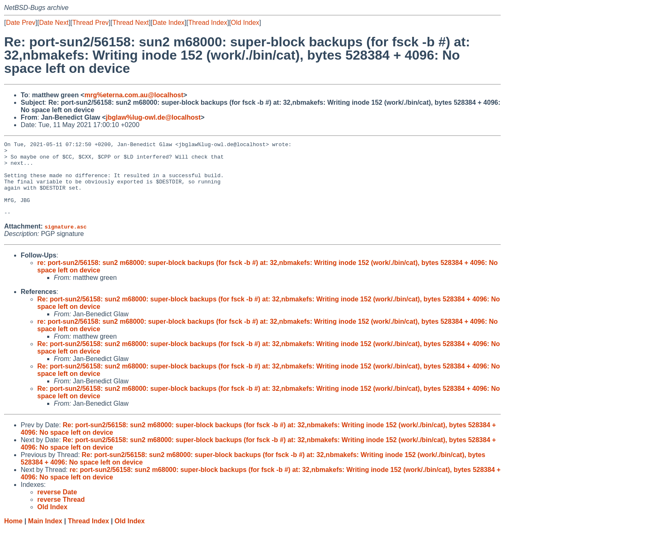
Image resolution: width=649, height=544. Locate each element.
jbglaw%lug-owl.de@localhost (153, 117)
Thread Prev (90, 22)
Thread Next (130, 22)
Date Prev (20, 22)
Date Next (53, 22)
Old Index (245, 22)
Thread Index (207, 22)
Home (13, 535)
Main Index (45, 535)
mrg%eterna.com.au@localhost (133, 95)
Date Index (168, 22)
